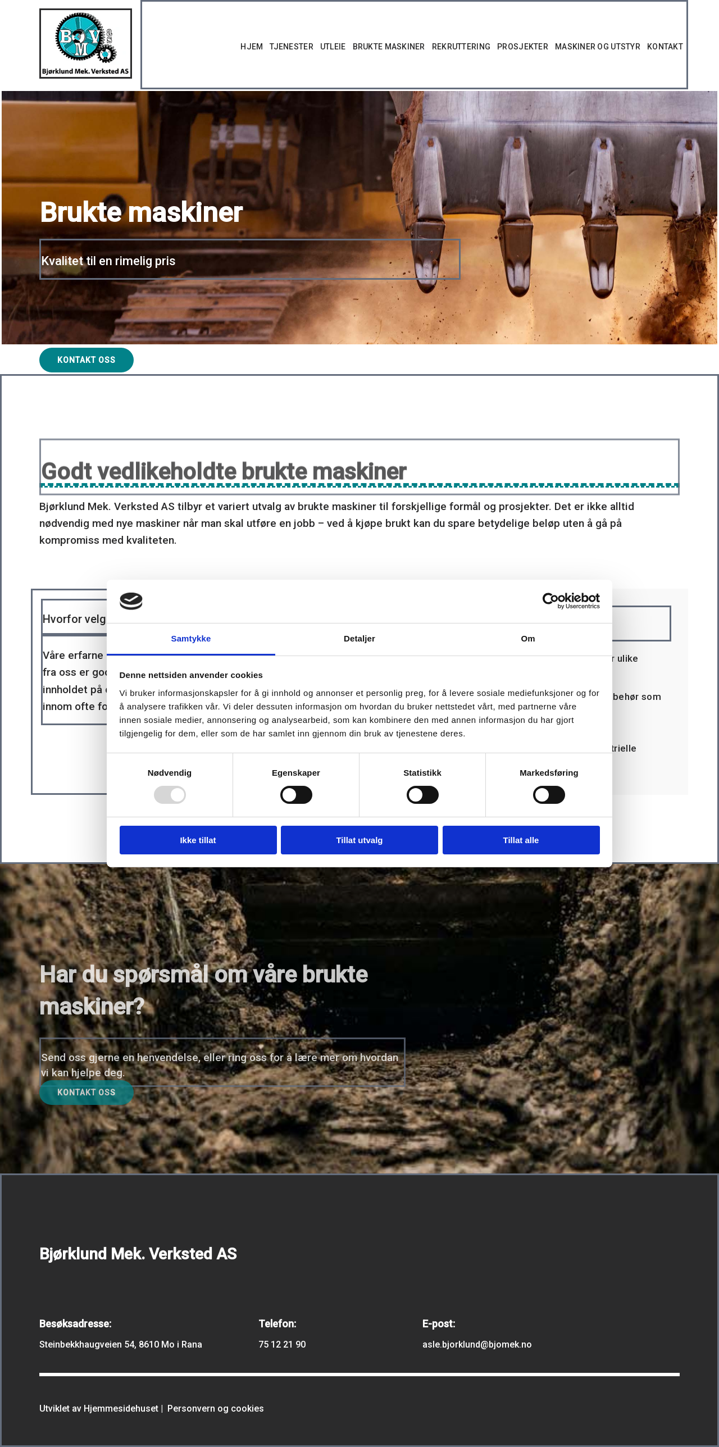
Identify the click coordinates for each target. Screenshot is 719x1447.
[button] (86, 360)
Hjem (251, 46)
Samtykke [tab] (191, 638)
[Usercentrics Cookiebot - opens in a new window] (551, 601)
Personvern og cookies (215, 1408)
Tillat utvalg (359, 840)
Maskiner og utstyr (597, 46)
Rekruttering (461, 46)
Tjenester (291, 46)
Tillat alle (521, 840)
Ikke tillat (198, 840)
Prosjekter (522, 46)
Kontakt (665, 46)
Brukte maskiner (389, 46)
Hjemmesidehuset (121, 1408)
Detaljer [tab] (359, 638)
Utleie (333, 46)
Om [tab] (528, 638)
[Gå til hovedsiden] (85, 75)
